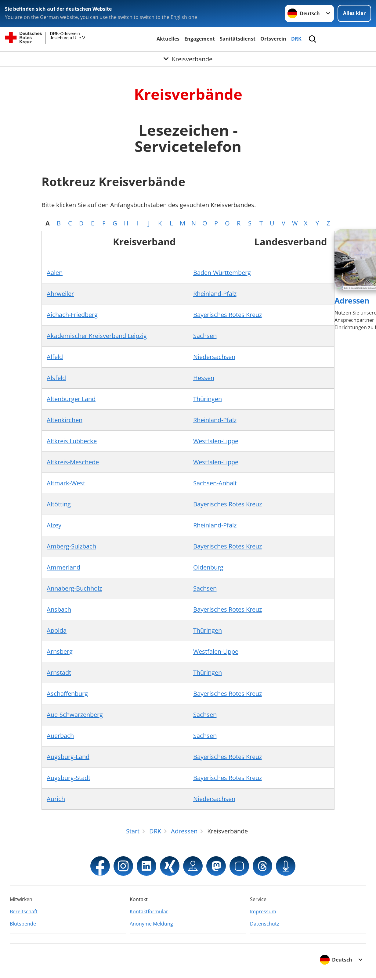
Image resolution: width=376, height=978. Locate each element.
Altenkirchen (64, 420)
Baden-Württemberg (222, 272)
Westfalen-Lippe (215, 441)
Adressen (351, 300)
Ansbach (59, 609)
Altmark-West (66, 483)
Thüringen (207, 399)
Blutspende (23, 923)
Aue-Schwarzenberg (75, 714)
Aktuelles (168, 38)
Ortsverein (273, 38)
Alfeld (55, 357)
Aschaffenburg (67, 693)
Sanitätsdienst (237, 38)
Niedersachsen (214, 357)
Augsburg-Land (68, 757)
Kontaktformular (149, 911)
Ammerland (63, 567)
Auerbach (60, 736)
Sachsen (205, 336)
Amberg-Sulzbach (71, 546)
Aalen (55, 272)
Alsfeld (56, 378)
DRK (296, 38)
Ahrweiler (60, 293)
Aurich (56, 799)
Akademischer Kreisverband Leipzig (97, 336)
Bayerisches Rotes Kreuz (227, 315)
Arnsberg (60, 651)
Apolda (57, 630)
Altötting (59, 504)
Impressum (263, 911)
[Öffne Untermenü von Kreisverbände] (188, 59)
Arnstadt (59, 672)
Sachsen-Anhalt (215, 483)
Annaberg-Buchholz (74, 588)
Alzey (54, 525)
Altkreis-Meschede (73, 462)
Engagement (199, 38)
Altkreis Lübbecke (72, 441)
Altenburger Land (71, 399)
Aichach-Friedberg (72, 315)
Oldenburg (208, 567)
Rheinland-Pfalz (215, 293)
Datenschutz (264, 923)
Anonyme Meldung (151, 923)
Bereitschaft (24, 911)
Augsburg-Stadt (68, 778)
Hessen (203, 378)
